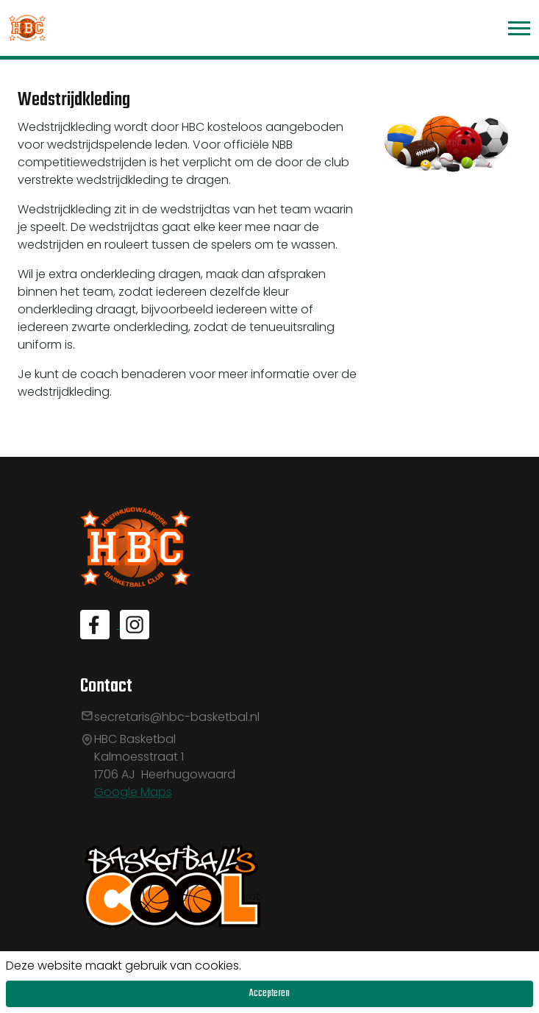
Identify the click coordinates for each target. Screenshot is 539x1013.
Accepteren (269, 993)
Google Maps (133, 791)
